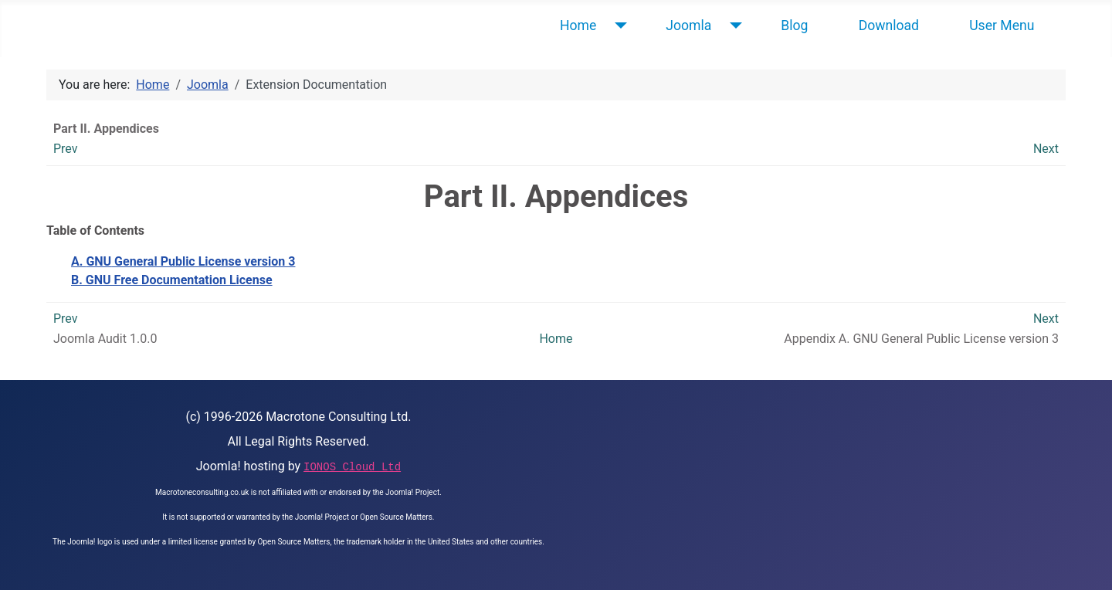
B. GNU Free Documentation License (172, 280)
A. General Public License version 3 (183, 261)
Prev (65, 148)
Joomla (688, 25)
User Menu (1001, 25)
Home (578, 25)
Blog (794, 25)
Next (1046, 148)
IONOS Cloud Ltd (352, 467)
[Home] (617, 25)
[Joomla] (732, 25)
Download (889, 25)
